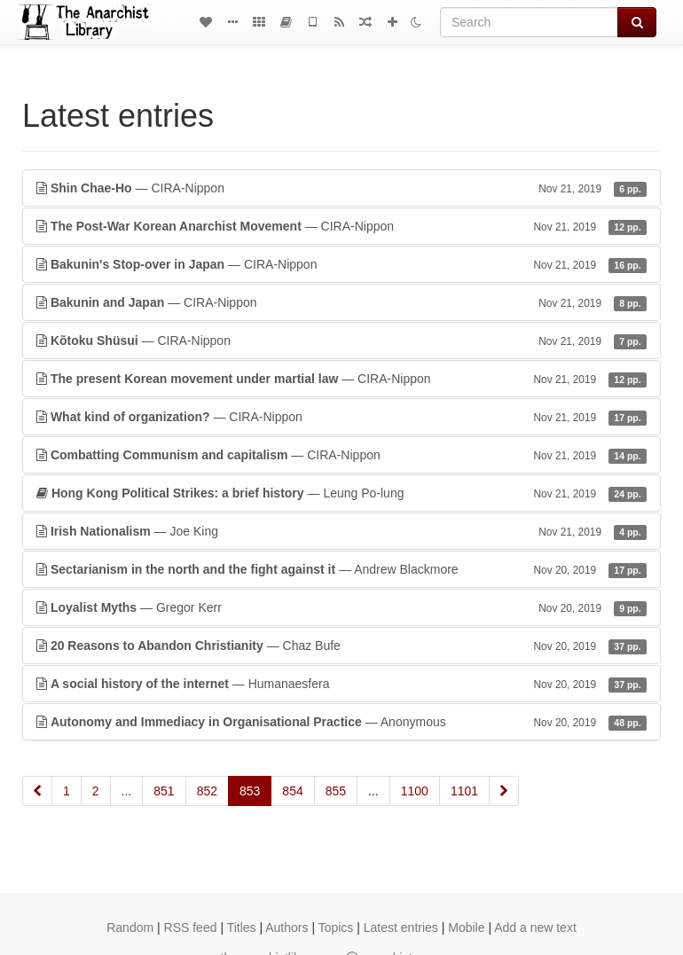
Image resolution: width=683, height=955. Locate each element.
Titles (241, 927)
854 (292, 791)
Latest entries (401, 927)
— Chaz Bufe (341, 645)
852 (207, 791)
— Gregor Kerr (341, 607)
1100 (414, 791)
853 (249, 791)
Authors (286, 927)
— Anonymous (341, 722)
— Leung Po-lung (341, 493)
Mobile (466, 927)
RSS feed (190, 927)
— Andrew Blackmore (341, 569)
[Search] (529, 22)
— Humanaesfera (341, 684)
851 (163, 791)
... (127, 791)
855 (336, 791)
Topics (336, 927)
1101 (464, 791)
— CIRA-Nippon (341, 188)
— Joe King (341, 531)
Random (129, 927)
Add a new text (535, 927)
